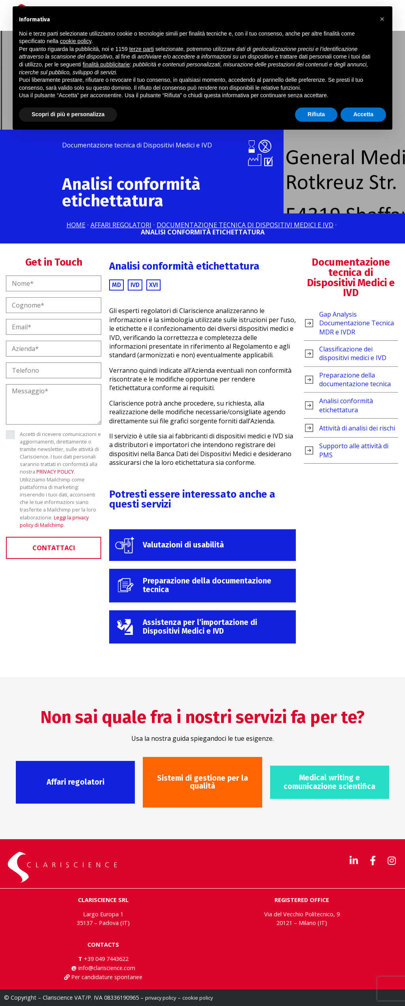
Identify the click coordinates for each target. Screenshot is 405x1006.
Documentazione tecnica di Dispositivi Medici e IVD (351, 277)
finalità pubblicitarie (106, 64)
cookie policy (197, 997)
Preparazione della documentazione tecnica (207, 585)
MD (116, 285)
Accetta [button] (363, 114)
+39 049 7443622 (106, 959)
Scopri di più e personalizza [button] (68, 114)
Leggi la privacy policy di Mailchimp (54, 521)
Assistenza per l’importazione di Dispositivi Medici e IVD (200, 627)
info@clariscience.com (106, 968)
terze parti (141, 49)
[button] (382, 19)
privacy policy (160, 997)
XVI (153, 285)
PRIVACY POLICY (55, 471)
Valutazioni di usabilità (183, 544)
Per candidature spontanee (106, 977)
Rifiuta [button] (316, 114)
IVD (135, 285)
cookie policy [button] (75, 41)
